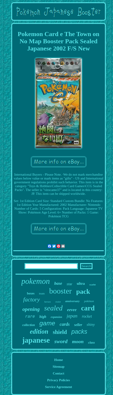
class (91, 342)
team (42, 293)
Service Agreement (58, 387)
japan (72, 316)
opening (31, 309)
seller (78, 325)
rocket (87, 316)
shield (60, 332)
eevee (72, 309)
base (58, 283)
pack (83, 291)
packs (79, 331)
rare (30, 316)
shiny (91, 324)
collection (28, 325)
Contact (58, 373)
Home (58, 360)
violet (58, 301)
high (42, 317)
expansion (56, 317)
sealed (53, 308)
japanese (36, 340)
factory (31, 299)
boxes (30, 293)
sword (61, 341)
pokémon (89, 301)
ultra (81, 283)
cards (65, 324)
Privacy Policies (58, 380)
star (69, 284)
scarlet (92, 284)
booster (60, 291)
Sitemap (59, 366)
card (88, 308)
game (47, 323)
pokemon (35, 281)
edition (39, 331)
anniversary (72, 301)
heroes (47, 301)
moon (78, 341)
